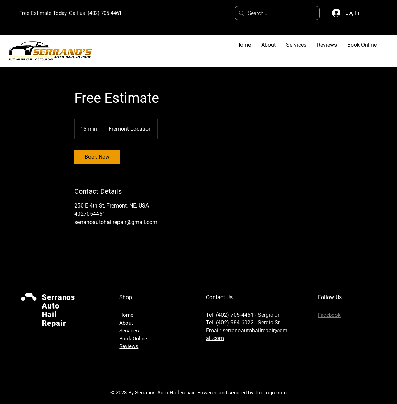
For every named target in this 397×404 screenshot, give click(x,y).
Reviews (128, 346)
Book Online (133, 339)
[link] (97, 157)
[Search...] (276, 13)
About (126, 323)
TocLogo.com (271, 392)
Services (129, 331)
